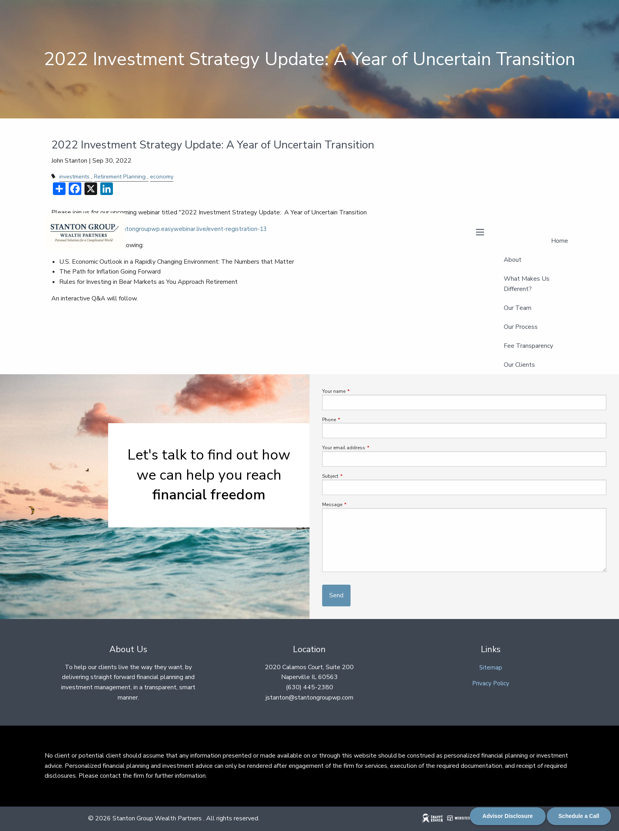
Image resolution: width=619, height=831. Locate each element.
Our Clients (519, 364)
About (512, 259)
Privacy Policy (490, 683)
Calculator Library (528, 631)
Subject (354, 476)
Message (356, 504)
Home (559, 240)
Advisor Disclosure (507, 816)
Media (525, 649)
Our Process (521, 327)
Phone (352, 419)
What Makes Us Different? (527, 283)
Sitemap (490, 668)
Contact (557, 649)
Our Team (517, 308)
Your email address (367, 448)
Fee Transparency (528, 345)
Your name (357, 391)
